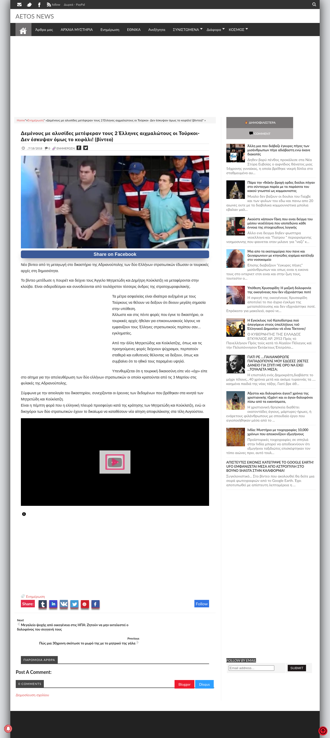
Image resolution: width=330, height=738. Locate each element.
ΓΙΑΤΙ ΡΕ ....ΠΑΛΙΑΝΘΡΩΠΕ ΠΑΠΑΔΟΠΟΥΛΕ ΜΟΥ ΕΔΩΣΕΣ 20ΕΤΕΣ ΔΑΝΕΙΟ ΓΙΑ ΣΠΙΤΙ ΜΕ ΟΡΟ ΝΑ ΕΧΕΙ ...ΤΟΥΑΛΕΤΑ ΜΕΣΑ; (278, 352)
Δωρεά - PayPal (74, 4)
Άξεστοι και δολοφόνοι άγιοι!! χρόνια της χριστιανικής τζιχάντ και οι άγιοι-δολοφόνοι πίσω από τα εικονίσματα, (280, 386)
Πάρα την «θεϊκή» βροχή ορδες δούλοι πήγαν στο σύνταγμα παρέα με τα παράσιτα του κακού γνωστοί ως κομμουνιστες (281, 175)
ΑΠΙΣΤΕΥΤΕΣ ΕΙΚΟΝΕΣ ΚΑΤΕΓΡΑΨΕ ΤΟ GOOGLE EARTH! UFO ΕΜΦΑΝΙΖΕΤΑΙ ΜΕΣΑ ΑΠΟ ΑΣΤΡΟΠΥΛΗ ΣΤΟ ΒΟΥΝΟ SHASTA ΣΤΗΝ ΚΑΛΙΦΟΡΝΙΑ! (270, 455)
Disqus (204, 670)
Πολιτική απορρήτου (112, 733)
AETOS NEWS (36, 16)
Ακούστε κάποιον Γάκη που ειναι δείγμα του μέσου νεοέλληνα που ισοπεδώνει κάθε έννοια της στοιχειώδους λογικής (280, 212)
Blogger (184, 670)
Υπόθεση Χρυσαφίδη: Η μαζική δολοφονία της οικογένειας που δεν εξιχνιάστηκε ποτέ (279, 279)
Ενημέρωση (35, 596)
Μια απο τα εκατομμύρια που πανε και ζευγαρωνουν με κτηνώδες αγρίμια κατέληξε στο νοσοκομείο (281, 244)
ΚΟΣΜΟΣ (237, 29)
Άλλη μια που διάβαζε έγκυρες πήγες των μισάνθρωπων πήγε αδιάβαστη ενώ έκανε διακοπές (279, 139)
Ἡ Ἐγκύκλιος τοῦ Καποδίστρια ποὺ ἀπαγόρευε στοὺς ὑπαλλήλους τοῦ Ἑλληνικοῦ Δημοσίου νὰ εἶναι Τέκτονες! (277, 313)
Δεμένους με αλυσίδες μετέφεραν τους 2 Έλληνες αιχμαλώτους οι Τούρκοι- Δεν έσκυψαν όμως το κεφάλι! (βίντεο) (105, 136)
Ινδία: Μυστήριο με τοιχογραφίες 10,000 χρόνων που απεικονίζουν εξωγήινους (278, 421)
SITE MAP (89, 733)
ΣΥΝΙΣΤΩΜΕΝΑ (186, 29)
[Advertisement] (165, 76)
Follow (202, 603)
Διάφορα (214, 29)
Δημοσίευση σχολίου (32, 680)
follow (53, 5)
